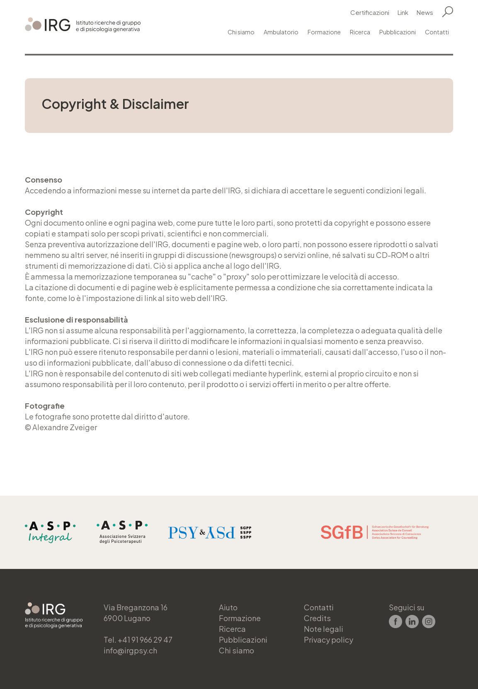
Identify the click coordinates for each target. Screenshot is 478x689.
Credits (317, 618)
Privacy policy (328, 639)
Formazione (324, 32)
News (425, 12)
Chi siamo (241, 32)
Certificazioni (369, 12)
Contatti (437, 32)
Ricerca (360, 32)
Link (403, 12)
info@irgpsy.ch (130, 650)
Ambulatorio (281, 32)
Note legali (323, 629)
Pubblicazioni (397, 32)
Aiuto (228, 607)
